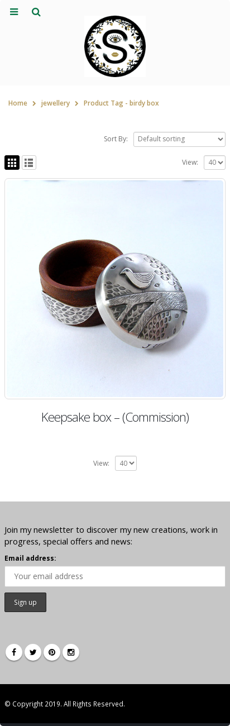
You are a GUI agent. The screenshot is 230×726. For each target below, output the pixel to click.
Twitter (33, 652)
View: (190, 162)
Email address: (30, 557)
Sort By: (116, 139)
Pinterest (52, 652)
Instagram (71, 652)
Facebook (14, 652)
